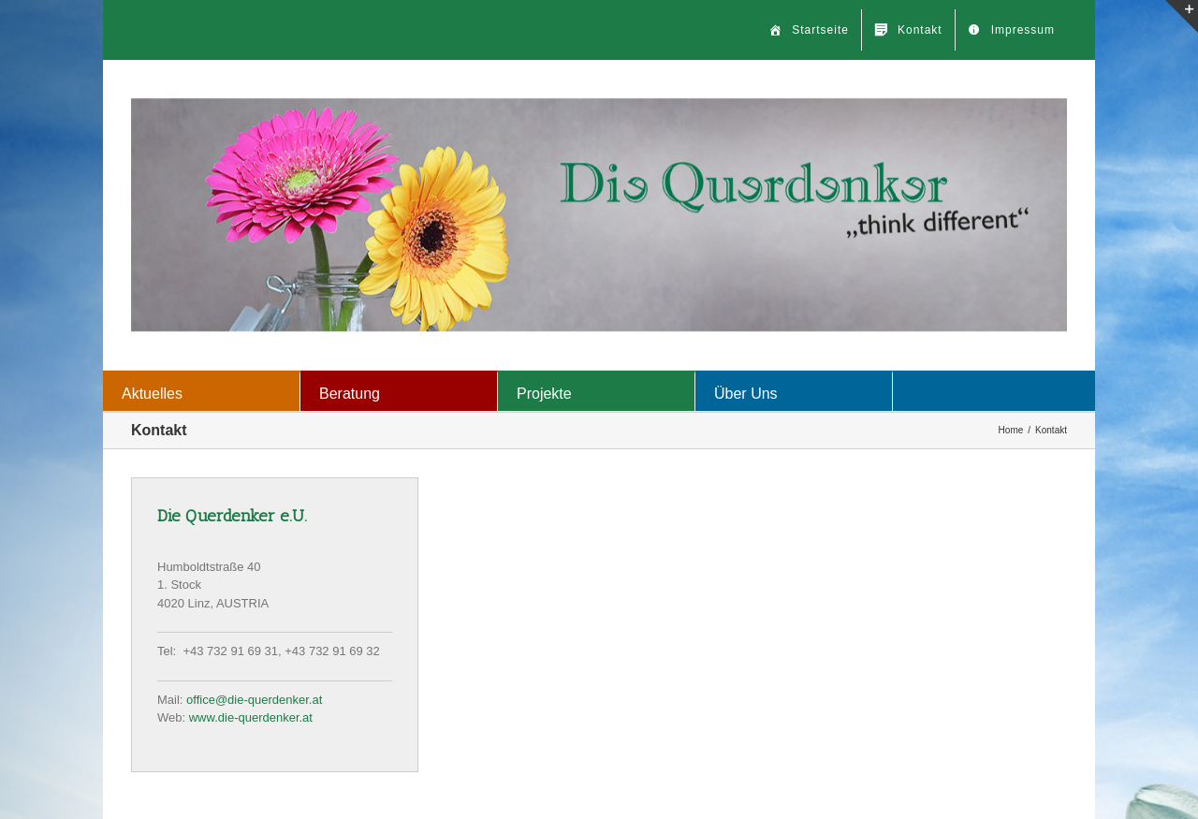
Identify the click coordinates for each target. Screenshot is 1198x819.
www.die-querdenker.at (251, 717)
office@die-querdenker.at (254, 700)
